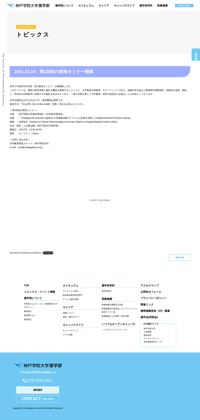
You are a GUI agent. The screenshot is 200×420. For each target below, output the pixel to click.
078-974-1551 (40, 380)
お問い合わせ (37, 398)
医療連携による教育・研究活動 (115, 316)
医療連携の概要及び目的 (112, 305)
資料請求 (196, 55)
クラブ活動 (68, 335)
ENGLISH (184, 5)
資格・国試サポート (71, 317)
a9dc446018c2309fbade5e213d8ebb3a (25, 253)
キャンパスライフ (70, 330)
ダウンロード (48, 253)
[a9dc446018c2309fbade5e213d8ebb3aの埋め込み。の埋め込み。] (100, 200)
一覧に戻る (179, 257)
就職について (68, 313)
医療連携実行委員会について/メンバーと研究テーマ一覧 (119, 310)
